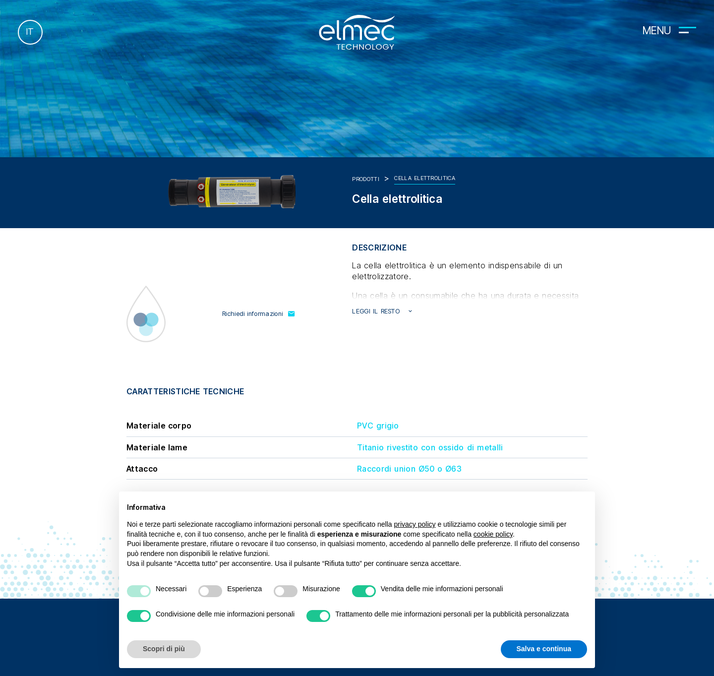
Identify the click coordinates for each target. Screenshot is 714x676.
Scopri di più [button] (164, 649)
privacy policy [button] (415, 524)
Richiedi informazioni (259, 313)
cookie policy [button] (493, 534)
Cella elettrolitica (424, 178)
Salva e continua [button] (544, 649)
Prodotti (365, 179)
